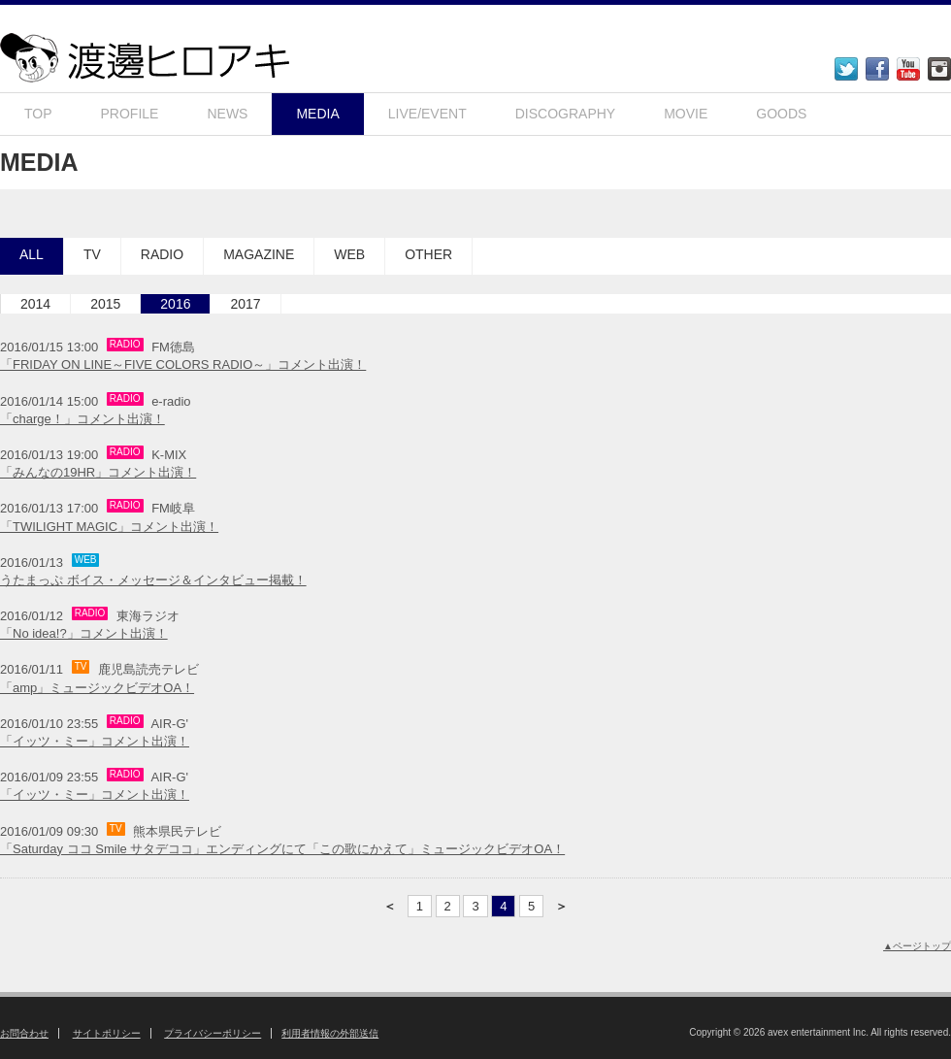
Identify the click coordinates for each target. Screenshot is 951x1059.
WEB (349, 254)
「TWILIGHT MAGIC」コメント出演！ (109, 526)
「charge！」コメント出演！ (82, 419)
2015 (105, 304)
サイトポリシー (107, 1033)
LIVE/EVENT (427, 113)
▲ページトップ (917, 946)
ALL (31, 254)
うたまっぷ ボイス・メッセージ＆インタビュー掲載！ (153, 580)
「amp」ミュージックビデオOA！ (97, 687)
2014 (35, 304)
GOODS (781, 113)
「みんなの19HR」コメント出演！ (98, 472)
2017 (245, 304)
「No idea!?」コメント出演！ (84, 633)
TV (92, 254)
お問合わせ (24, 1033)
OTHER (428, 254)
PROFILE (130, 113)
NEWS (227, 113)
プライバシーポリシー (212, 1033)
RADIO (162, 254)
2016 (175, 304)
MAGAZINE (258, 254)
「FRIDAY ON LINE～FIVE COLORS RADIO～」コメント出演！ (183, 364)
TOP (38, 113)
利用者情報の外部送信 (329, 1033)
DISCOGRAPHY (565, 113)
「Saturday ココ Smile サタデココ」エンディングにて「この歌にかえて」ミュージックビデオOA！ (282, 849)
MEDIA (317, 113)
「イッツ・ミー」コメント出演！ (94, 741)
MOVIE (685, 113)
